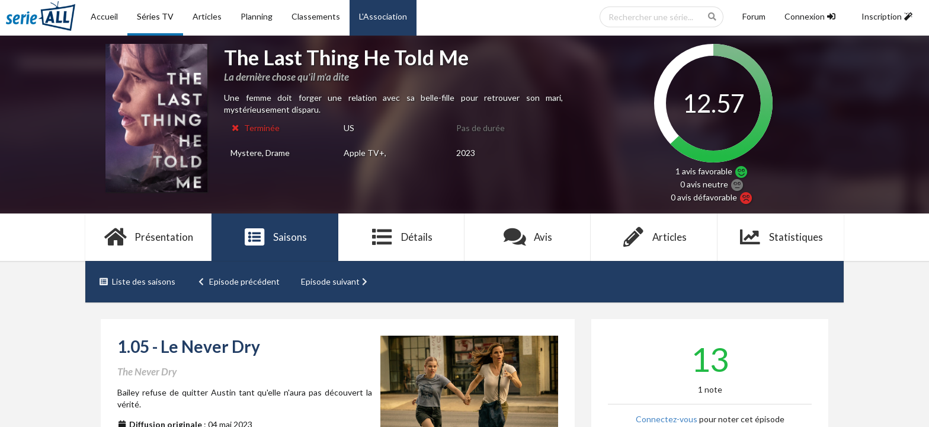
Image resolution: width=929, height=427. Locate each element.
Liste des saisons (137, 281)
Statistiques (780, 237)
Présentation (148, 237)
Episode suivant (335, 281)
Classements (315, 16)
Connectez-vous (666, 419)
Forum (753, 16)
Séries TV (155, 16)
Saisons (275, 237)
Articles (207, 16)
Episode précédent (238, 281)
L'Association (383, 16)
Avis (527, 237)
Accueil (104, 16)
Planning (257, 16)
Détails (401, 237)
